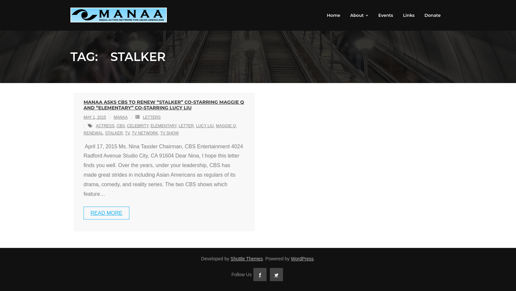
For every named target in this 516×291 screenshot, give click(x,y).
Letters (152, 117)
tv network (145, 133)
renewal (93, 133)
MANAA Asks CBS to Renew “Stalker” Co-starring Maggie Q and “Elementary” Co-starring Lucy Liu (164, 105)
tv (127, 133)
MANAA (121, 117)
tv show (169, 133)
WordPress (302, 258)
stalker (114, 133)
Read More (106, 213)
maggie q (226, 126)
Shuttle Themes (247, 258)
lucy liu (205, 126)
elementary (164, 126)
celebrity (137, 126)
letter (186, 126)
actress (105, 126)
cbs (120, 126)
